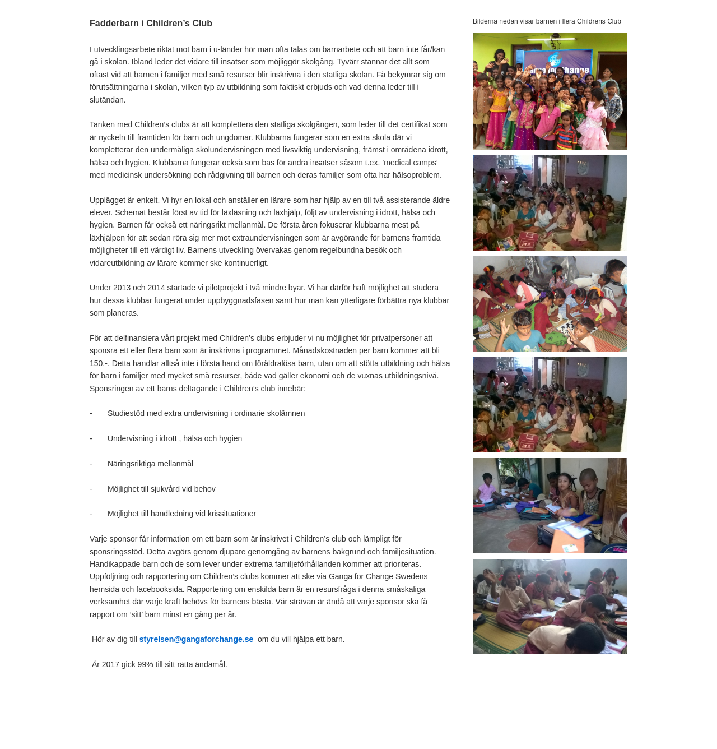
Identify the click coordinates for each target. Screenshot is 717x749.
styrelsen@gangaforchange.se (196, 639)
